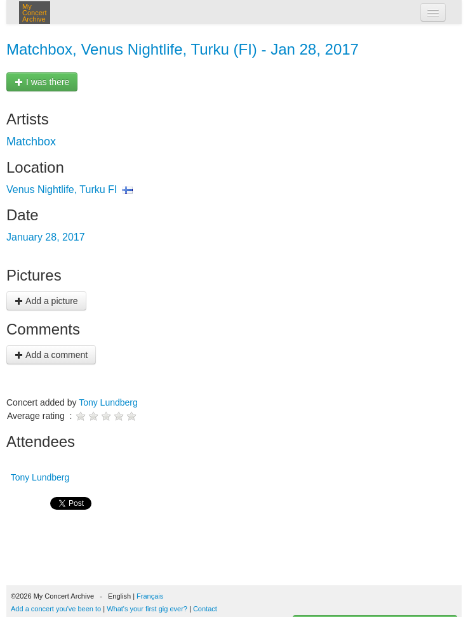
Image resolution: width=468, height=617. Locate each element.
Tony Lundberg (108, 402)
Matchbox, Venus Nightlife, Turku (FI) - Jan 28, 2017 (182, 49)
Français (150, 596)
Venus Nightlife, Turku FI (61, 189)
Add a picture (46, 301)
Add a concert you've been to (56, 609)
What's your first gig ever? (147, 609)
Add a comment (51, 355)
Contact (205, 609)
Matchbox (31, 141)
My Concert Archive (34, 13)
